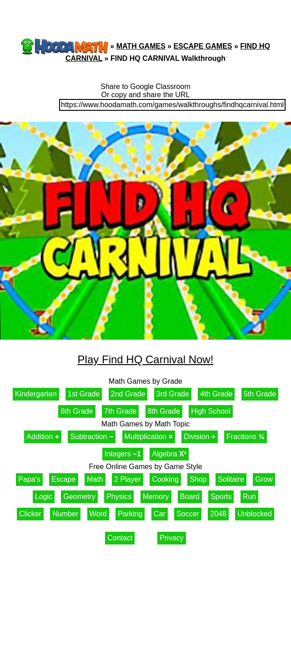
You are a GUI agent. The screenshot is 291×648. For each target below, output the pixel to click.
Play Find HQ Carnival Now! (146, 359)
